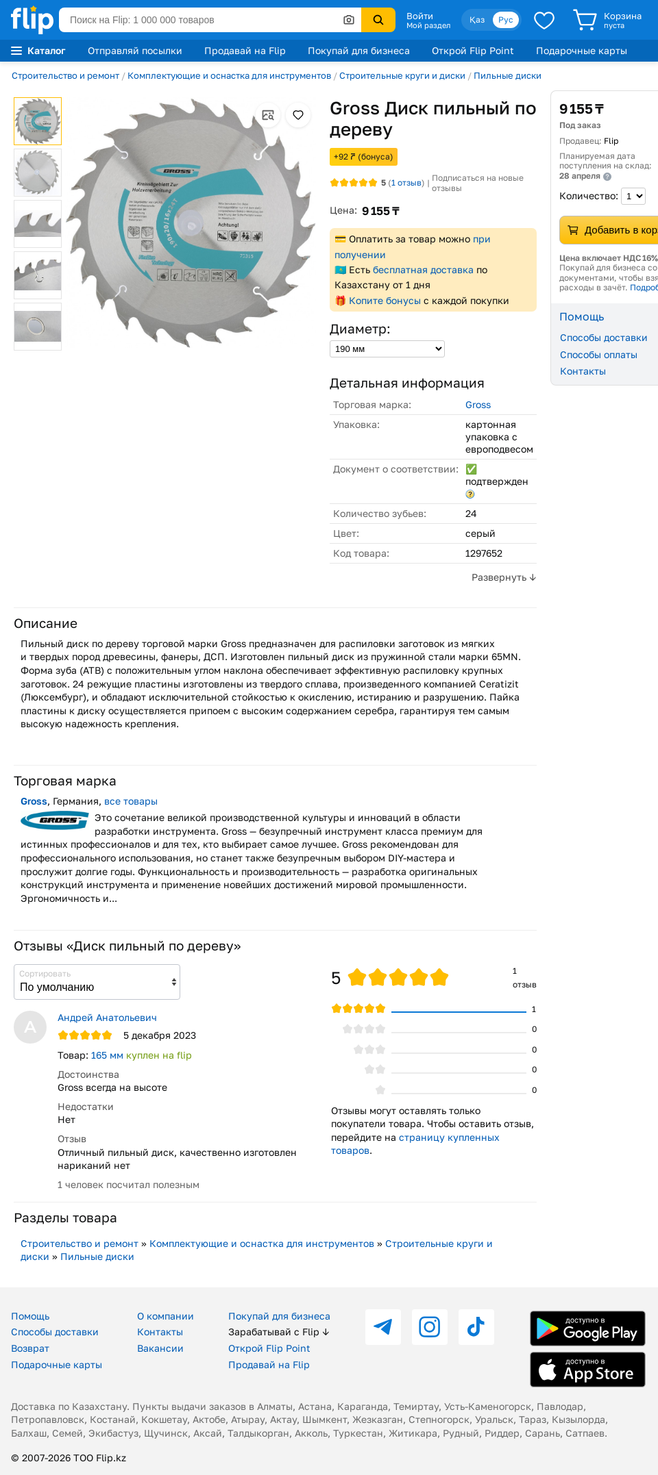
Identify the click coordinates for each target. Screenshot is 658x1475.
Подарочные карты (581, 50)
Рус (505, 19)
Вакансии (160, 1348)
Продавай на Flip (245, 50)
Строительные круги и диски (402, 75)
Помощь (30, 1316)
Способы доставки (55, 1331)
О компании (165, 1316)
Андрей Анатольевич (107, 1017)
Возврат (30, 1348)
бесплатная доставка (423, 269)
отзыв (406, 182)
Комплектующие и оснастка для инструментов (229, 75)
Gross (478, 404)
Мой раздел (428, 25)
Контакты (160, 1331)
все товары (131, 801)
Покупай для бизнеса (359, 50)
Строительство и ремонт (65, 75)
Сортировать (45, 973)
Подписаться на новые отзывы (478, 183)
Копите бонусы (385, 300)
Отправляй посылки (135, 50)
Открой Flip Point (473, 50)
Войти (419, 16)
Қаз (477, 19)
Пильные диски (507, 75)
